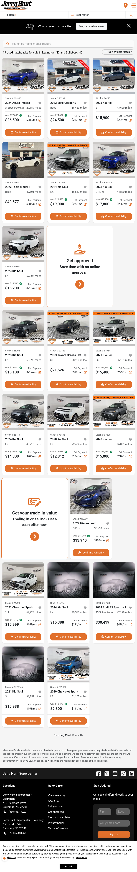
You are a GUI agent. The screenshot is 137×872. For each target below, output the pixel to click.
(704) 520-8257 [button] (15, 833)
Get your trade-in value (91, 26)
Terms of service (58, 828)
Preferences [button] (81, 857)
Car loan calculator (59, 817)
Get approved (56, 811)
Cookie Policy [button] (9, 857)
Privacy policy (56, 823)
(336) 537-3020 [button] (15, 812)
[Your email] (114, 823)
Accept (68, 866)
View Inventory (56, 795)
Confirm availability (23, 132)
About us (53, 801)
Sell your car (55, 806)
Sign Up (114, 834)
